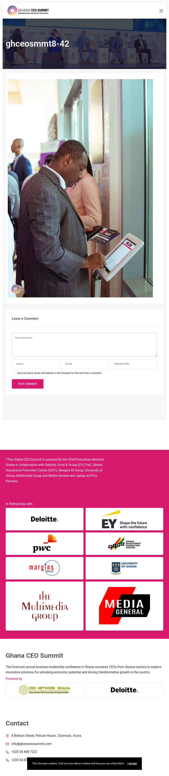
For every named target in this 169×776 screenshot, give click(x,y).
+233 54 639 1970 (24, 760)
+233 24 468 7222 (24, 752)
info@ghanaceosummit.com (31, 744)
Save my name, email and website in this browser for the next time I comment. (59, 373)
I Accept (132, 763)
